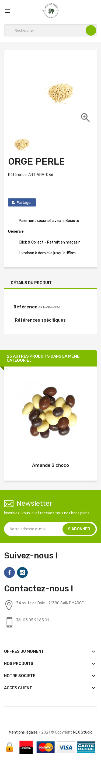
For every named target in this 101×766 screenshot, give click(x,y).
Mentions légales (23, 732)
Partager (24, 203)
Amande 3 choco (50, 465)
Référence (25, 306)
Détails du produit (31, 282)
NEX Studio (82, 732)
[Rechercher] (50, 30)
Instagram (22, 572)
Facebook (9, 572)
